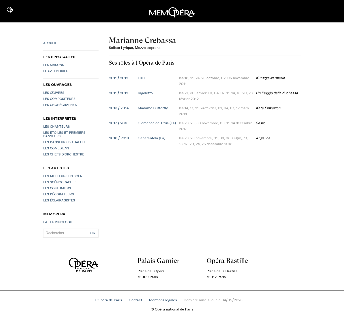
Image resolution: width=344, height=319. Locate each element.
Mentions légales (163, 300)
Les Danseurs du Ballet (64, 142)
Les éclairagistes (59, 200)
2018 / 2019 (119, 138)
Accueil (50, 43)
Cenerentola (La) (151, 138)
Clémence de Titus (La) (157, 123)
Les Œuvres (53, 92)
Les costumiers (57, 188)
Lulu (141, 78)
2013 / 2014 (119, 108)
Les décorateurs (58, 194)
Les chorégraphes (60, 105)
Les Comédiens (56, 148)
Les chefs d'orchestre (63, 154)
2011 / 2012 (118, 78)
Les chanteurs (56, 126)
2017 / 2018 (119, 123)
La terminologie (58, 222)
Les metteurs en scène (63, 176)
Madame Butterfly (153, 108)
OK (92, 233)
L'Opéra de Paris (108, 300)
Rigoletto (145, 93)
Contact (135, 300)
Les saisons (53, 65)
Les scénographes (60, 182)
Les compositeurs (59, 99)
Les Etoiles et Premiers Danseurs (64, 134)
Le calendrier (55, 71)
